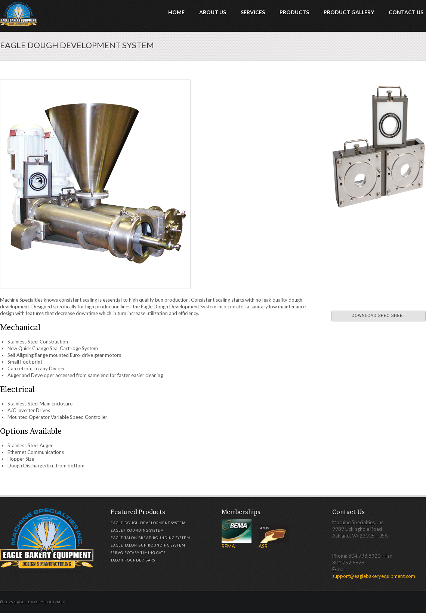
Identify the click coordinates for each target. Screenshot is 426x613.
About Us (212, 12)
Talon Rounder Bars (133, 560)
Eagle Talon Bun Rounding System (148, 545)
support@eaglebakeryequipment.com (373, 576)
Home (176, 12)
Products (294, 12)
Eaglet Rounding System (137, 530)
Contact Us (406, 12)
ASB (263, 546)
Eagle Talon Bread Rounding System (150, 538)
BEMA (228, 546)
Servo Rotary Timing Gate (138, 553)
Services (253, 12)
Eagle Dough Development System (148, 523)
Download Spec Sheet (378, 316)
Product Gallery (349, 12)
